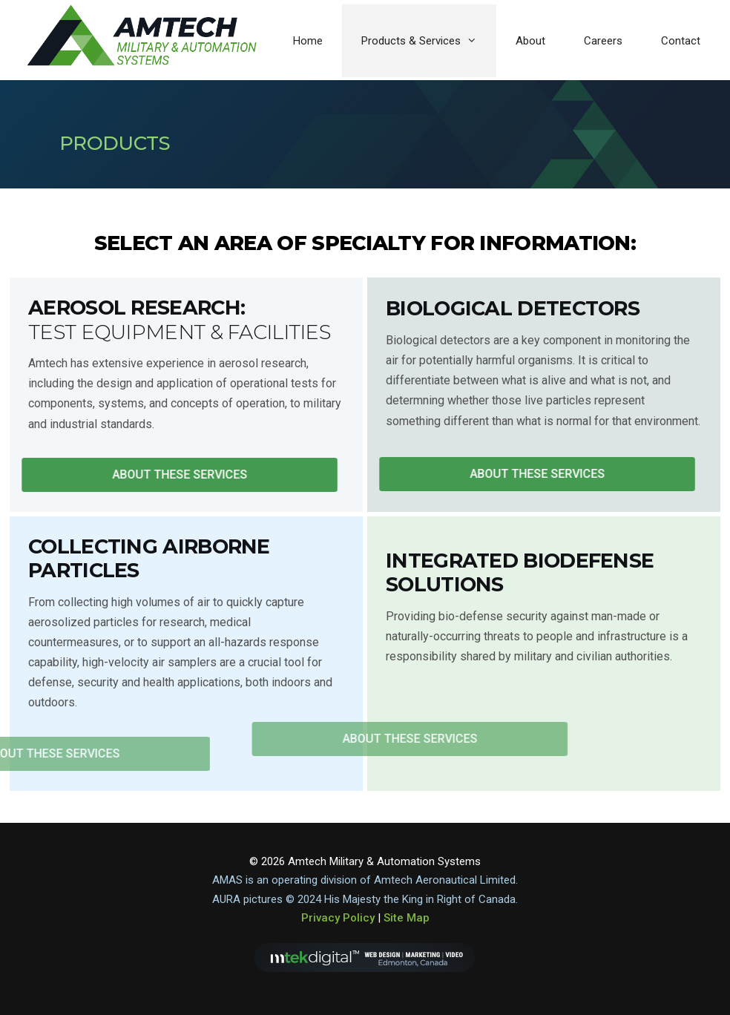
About (530, 40)
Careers (603, 40)
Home (308, 40)
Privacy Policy (338, 917)
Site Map (407, 917)
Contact (680, 40)
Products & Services (428, 40)
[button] (170, 475)
